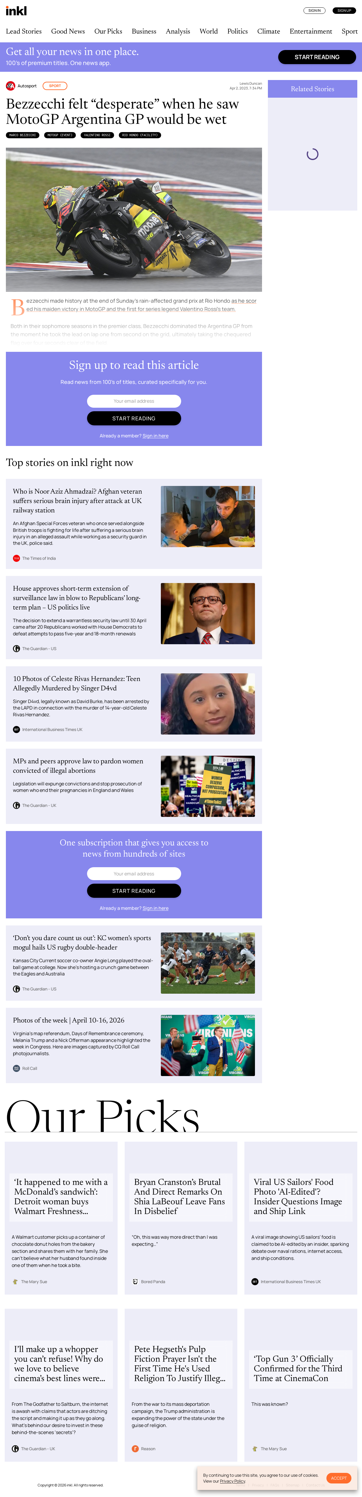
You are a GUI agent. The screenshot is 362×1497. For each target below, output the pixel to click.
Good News (68, 31)
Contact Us (315, 1485)
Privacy (258, 1485)
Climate (268, 31)
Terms (240, 1485)
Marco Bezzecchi (22, 135)
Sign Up (344, 10)
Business (144, 31)
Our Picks (108, 31)
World (209, 31)
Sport (350, 31)
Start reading (317, 57)
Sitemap (292, 1485)
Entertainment (311, 31)
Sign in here (156, 435)
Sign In (314, 10)
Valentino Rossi (97, 135)
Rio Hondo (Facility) (140, 135)
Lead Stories (24, 31)
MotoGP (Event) (60, 135)
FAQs (275, 1485)
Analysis (178, 31)
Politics (237, 31)
